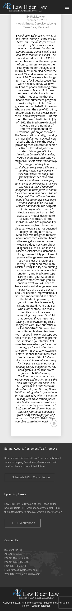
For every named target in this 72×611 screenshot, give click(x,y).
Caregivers (41, 23)
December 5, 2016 (36, 20)
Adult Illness (25, 23)
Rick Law (35, 16)
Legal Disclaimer (40, 605)
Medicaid (43, 27)
